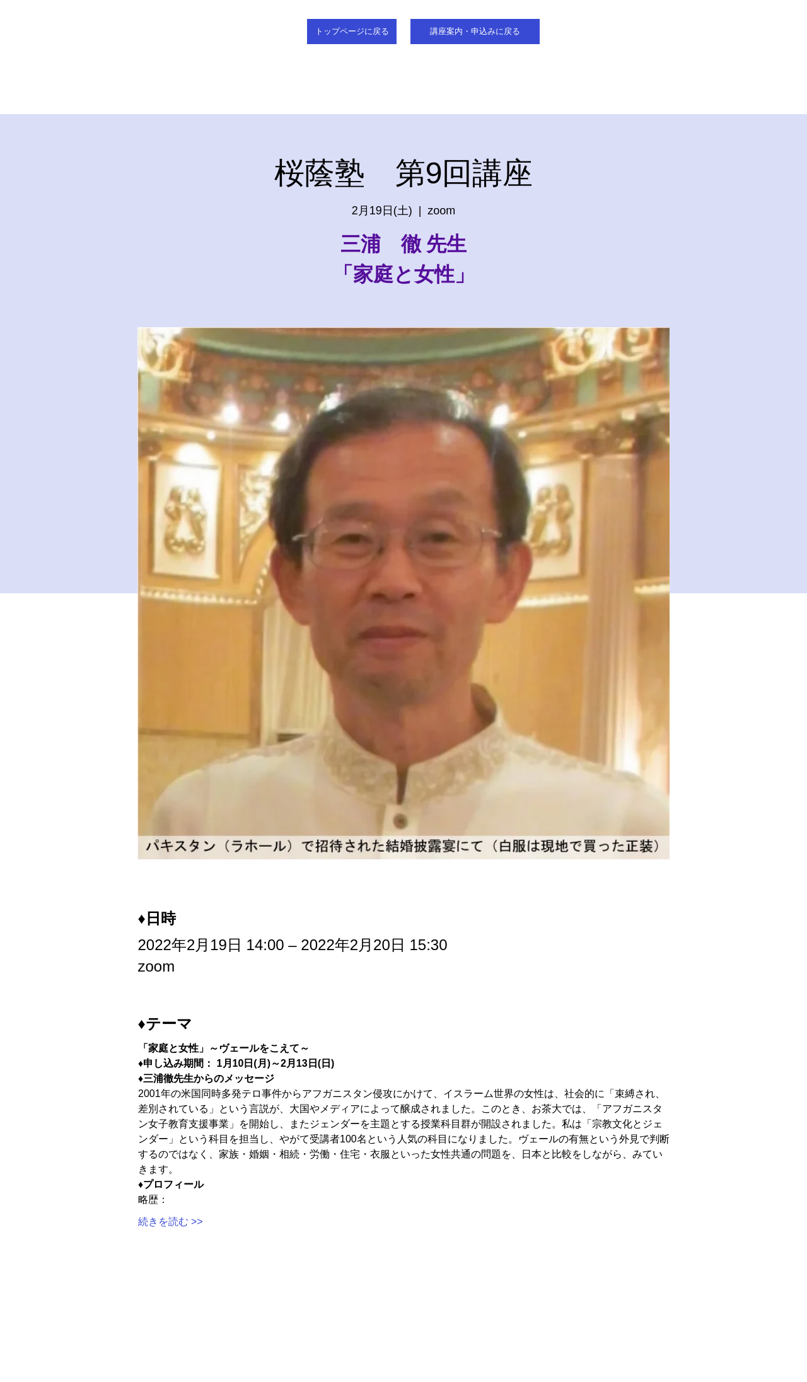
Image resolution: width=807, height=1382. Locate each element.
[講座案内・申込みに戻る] (475, 31)
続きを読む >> (170, 1221)
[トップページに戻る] (352, 31)
